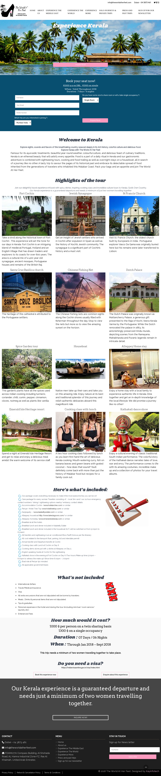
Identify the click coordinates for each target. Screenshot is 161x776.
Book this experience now (45, 675)
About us (62, 745)
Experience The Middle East (54, 11)
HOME (32, 10)
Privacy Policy (7, 773)
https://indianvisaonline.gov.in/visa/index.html (80, 668)
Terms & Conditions (52, 773)
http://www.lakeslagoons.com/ (52, 515)
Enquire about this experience (115, 675)
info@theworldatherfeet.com (119, 3)
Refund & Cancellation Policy (29, 773)
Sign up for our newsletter (146, 11)
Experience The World (75, 11)
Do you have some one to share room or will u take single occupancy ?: (111, 95)
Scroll (145, 767)
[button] (149, 47)
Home (61, 742)
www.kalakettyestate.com (44, 512)
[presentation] (101, 110)
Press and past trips (127, 11)
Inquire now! (80, 717)
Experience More (91, 11)
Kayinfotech (152, 771)
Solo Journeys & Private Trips (107, 11)
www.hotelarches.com (53, 505)
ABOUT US (40, 11)
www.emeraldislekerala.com (50, 519)
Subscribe (133, 757)
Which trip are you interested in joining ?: (31, 118)
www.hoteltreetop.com (51, 509)
